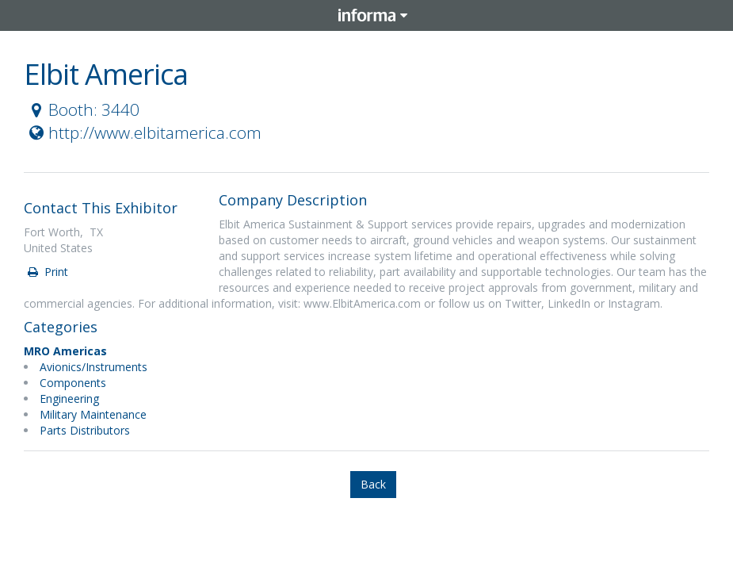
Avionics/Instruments (93, 366)
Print (46, 271)
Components (73, 382)
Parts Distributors (85, 430)
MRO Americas (65, 350)
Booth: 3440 (82, 109)
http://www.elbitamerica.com (143, 132)
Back (373, 484)
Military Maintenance (93, 414)
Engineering (69, 398)
